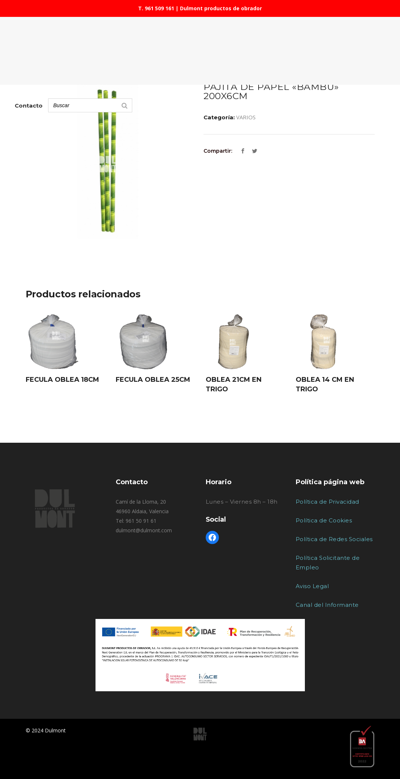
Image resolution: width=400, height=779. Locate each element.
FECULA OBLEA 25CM (153, 380)
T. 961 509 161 (156, 8)
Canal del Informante (327, 604)
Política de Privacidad (327, 501)
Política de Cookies (324, 520)
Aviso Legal (312, 586)
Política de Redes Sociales (334, 539)
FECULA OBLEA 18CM (62, 380)
